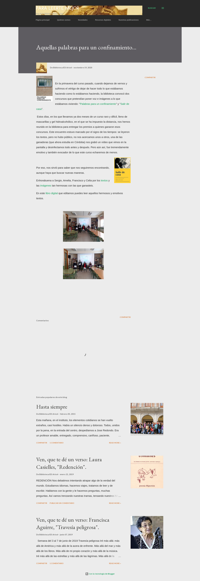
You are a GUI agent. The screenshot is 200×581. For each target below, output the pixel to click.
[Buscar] (152, 8)
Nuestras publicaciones (129, 20)
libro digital (52, 193)
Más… (149, 20)
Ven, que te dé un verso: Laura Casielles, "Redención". (69, 463)
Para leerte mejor (57, 8)
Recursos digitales (103, 20)
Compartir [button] (150, 77)
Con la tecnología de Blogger (100, 574)
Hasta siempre (51, 406)
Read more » (115, 443)
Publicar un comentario (62, 503)
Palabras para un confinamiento (98, 103)
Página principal (42, 20)
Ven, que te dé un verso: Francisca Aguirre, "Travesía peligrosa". (72, 523)
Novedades (83, 20)
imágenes (46, 185)
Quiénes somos (63, 20)
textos (104, 180)
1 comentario (57, 443)
